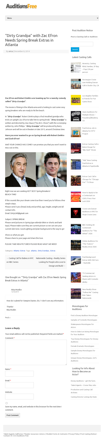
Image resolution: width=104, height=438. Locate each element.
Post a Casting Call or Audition (84, 37)
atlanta (34, 251)
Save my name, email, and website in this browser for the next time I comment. (33, 408)
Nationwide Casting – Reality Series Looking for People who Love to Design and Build (50, 262)
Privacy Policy (74, 434)
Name (8, 369)
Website (8, 392)
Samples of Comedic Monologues (84, 320)
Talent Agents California (13, 434)
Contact (7, 436)
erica (11, 51)
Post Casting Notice (88, 434)
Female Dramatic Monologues (82, 346)
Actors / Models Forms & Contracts (53, 434)
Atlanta (16, 251)
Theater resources (31, 434)
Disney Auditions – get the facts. (83, 381)
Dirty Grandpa (43, 251)
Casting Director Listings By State (84, 397)
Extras (22, 251)
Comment (10, 338)
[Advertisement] (36, 75)
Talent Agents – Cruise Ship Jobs (83, 385)
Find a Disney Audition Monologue (84, 315)
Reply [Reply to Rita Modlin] (7, 317)
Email (8, 380)
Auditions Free (23, 436)
